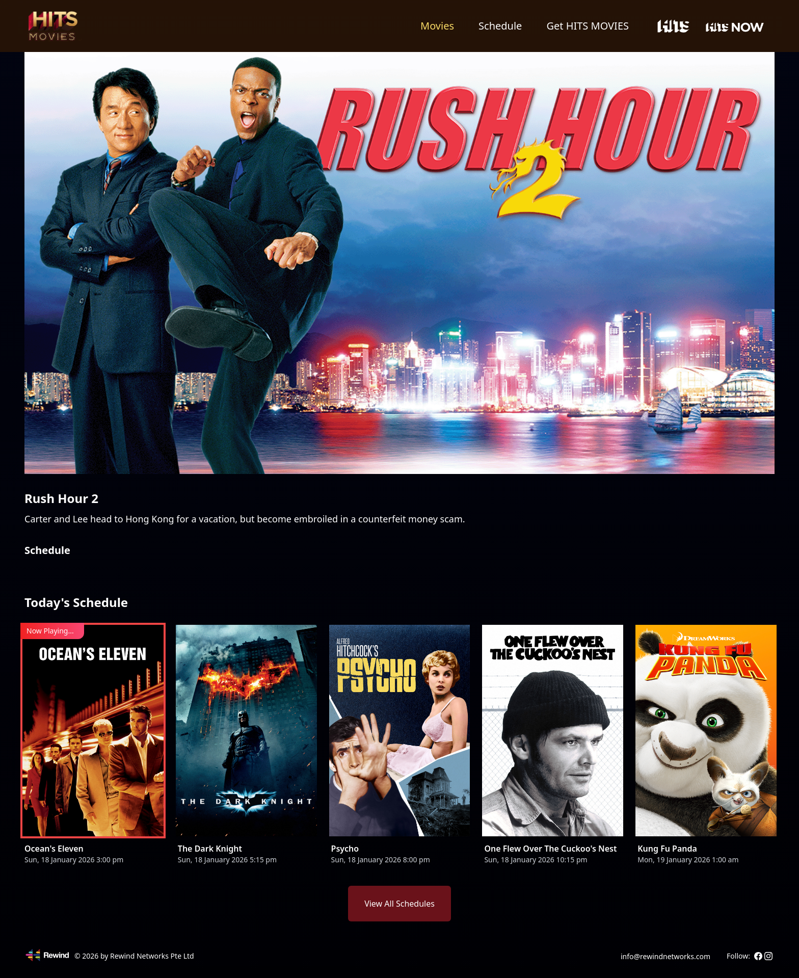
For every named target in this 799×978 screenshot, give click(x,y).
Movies (437, 26)
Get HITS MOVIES (587, 26)
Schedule (500, 26)
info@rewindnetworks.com (665, 956)
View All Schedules (399, 903)
